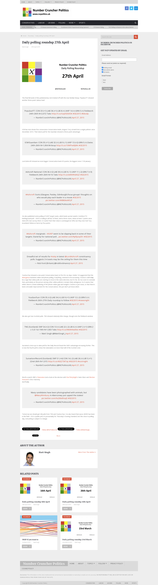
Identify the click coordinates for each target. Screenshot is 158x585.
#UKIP (50, 233)
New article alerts (108, 70)
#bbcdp (85, 113)
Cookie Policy (71, 2)
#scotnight (83, 361)
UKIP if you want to (30, 540)
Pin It (58, 436)
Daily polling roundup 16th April (36, 502)
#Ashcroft (30, 194)
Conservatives (28, 23)
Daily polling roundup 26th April (76, 502)
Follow (47, 2)
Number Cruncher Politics (44, 563)
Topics (37, 2)
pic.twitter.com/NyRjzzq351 (71, 236)
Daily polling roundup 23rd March (77, 540)
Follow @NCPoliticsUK (49, 430)
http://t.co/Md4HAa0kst (67, 329)
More (71, 23)
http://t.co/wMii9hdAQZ (69, 174)
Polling (62, 23)
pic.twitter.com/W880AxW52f (59, 200)
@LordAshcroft (71, 256)
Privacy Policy (59, 2)
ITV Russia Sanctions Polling (50, 27)
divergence (26, 277)
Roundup (31, 36)
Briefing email (107, 68)
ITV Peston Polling (99, 27)
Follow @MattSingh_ (83, 430)
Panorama (40, 377)
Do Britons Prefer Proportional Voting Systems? (76, 27)
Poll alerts (106, 72)
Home (23, 2)
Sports (82, 23)
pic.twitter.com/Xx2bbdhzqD (55, 398)
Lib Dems (51, 23)
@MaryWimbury (42, 395)
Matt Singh (25, 47)
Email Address (106, 55)
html (104, 80)
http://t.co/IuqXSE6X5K (62, 113)
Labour (41, 23)
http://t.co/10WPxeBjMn (67, 145)
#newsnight (83, 300)
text (104, 82)
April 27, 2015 (78, 117)
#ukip (53, 256)
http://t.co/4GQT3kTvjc (58, 361)
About (30, 2)
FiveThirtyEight (71, 377)
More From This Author (87, 452)
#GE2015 (77, 113)
